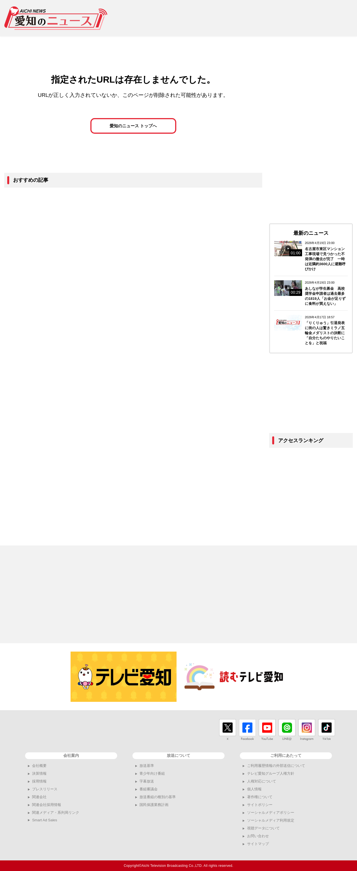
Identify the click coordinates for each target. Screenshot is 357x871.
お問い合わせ (258, 836)
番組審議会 (148, 789)
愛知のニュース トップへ (133, 126)
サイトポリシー (259, 805)
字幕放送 (146, 781)
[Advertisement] (251, 18)
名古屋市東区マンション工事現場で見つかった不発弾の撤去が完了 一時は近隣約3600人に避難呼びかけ (325, 259)
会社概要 (39, 766)
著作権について (259, 797)
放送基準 (146, 766)
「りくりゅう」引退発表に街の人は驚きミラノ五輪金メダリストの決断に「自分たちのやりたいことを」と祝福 (325, 333)
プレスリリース (44, 789)
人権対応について (261, 781)
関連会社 (39, 797)
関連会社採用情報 (46, 805)
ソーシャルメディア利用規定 (270, 820)
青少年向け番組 (152, 773)
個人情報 (254, 789)
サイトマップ (258, 844)
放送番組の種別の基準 (157, 797)
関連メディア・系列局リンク (55, 812)
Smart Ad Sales (44, 820)
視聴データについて (263, 828)
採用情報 (39, 781)
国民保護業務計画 (153, 805)
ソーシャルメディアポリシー (270, 812)
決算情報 (39, 773)
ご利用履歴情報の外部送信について (276, 766)
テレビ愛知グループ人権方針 (270, 773)
